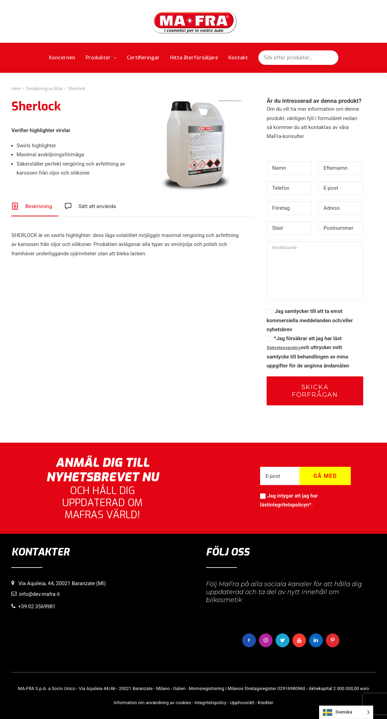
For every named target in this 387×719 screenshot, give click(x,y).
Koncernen (62, 57)
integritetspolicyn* (289, 505)
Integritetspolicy (211, 702)
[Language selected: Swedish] (346, 712)
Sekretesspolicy (284, 347)
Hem (16, 88)
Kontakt (238, 57)
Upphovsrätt (242, 702)
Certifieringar (143, 57)
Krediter (265, 702)
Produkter (101, 57)
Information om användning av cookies (152, 702)
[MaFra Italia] (193, 21)
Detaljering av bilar (44, 88)
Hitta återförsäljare (194, 57)
